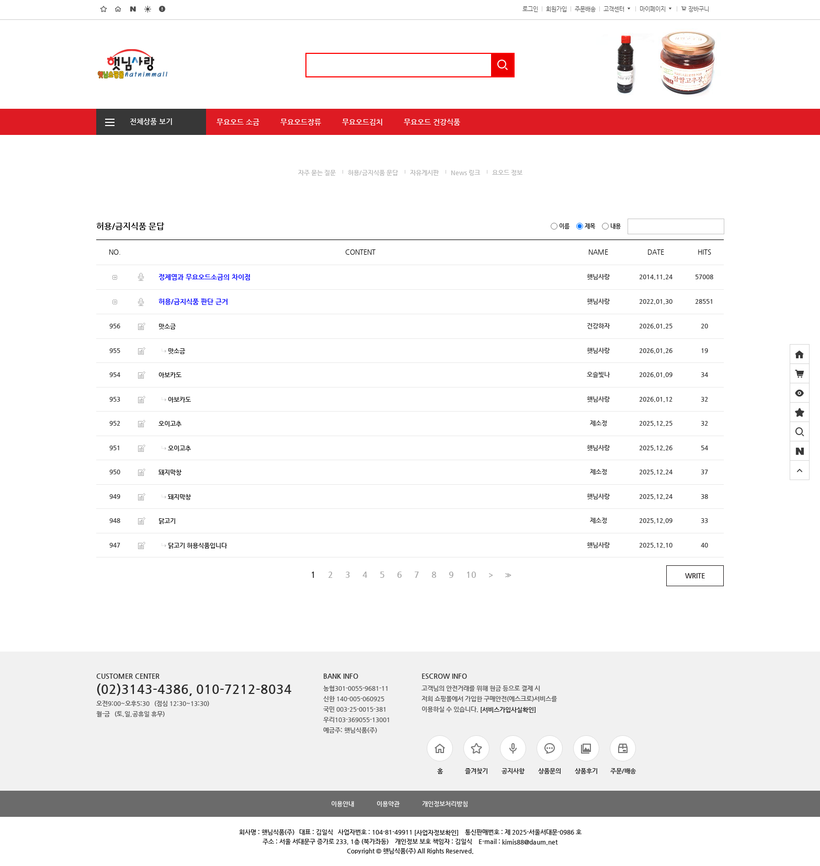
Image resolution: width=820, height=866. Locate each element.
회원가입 (556, 9)
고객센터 (617, 9)
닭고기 (167, 521)
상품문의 (550, 754)
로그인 (530, 9)
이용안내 (342, 803)
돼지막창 (169, 472)
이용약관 (388, 803)
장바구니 (700, 9)
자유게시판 (424, 172)
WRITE (695, 575)
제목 (586, 226)
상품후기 (586, 754)
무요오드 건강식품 (432, 122)
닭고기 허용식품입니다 (197, 545)
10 (471, 575)
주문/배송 (623, 754)
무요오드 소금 (238, 122)
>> (507, 575)
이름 (561, 226)
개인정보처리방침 (445, 803)
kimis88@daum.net (529, 841)
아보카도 (169, 375)
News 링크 (465, 172)
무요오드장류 (300, 122)
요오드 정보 (507, 172)
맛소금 (167, 326)
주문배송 (585, 9)
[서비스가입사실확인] (508, 709)
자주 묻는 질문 (317, 172)
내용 (612, 226)
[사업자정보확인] (436, 832)
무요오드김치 (362, 122)
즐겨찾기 (476, 754)
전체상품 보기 (134, 121)
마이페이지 (656, 9)
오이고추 (169, 423)
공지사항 (513, 754)
